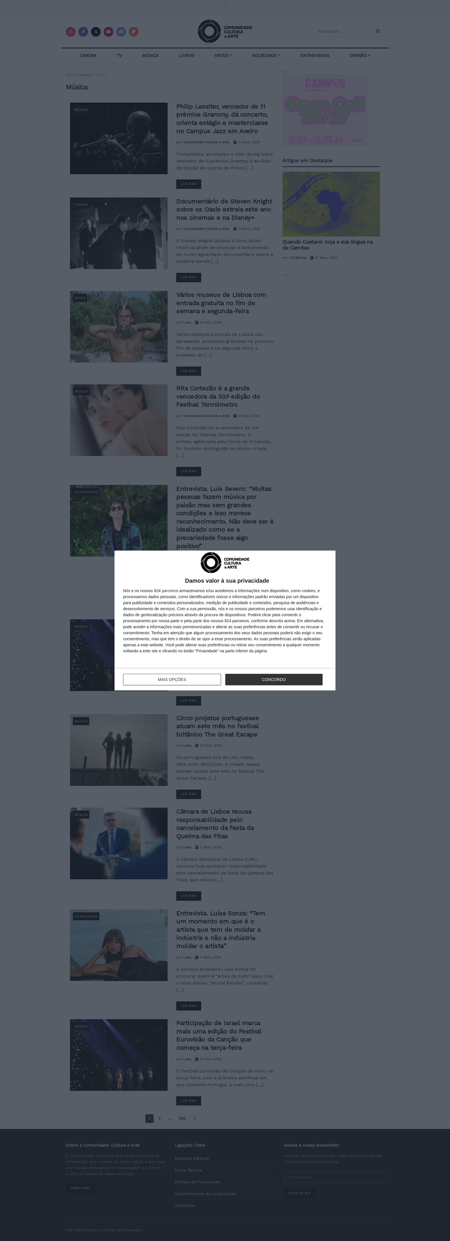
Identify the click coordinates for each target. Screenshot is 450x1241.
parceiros (170, 591)
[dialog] (225, 620)
